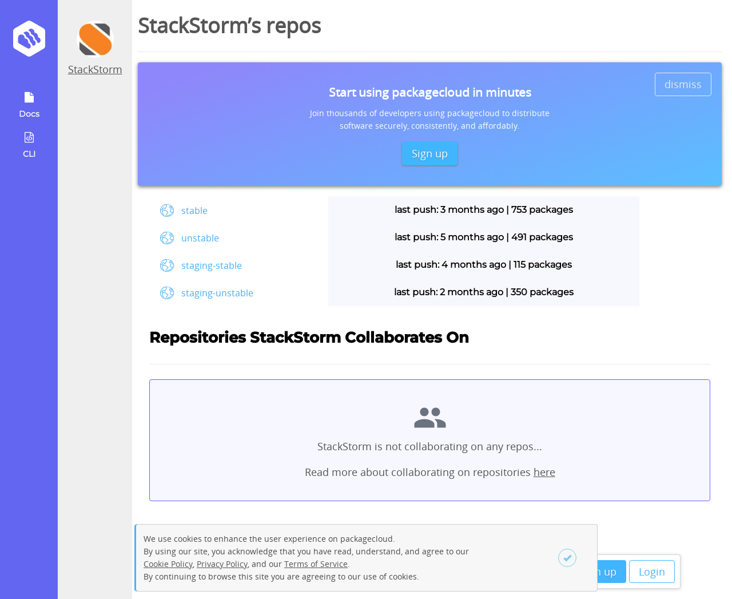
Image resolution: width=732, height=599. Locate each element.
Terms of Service (316, 563)
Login (652, 571)
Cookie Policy (168, 563)
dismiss (683, 84)
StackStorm (95, 69)
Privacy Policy (222, 563)
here (544, 472)
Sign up (598, 571)
